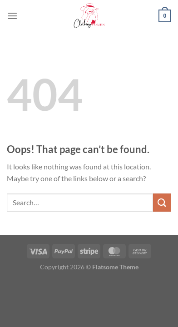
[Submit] (162, 202)
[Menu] (12, 16)
